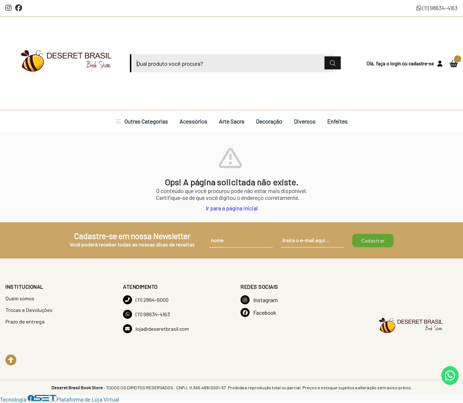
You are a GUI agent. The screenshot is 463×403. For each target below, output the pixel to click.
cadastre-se (421, 63)
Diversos (304, 121)
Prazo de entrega (24, 321)
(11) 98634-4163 (437, 7)
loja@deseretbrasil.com (156, 328)
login (396, 63)
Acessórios (193, 121)
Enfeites (337, 121)
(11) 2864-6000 (146, 299)
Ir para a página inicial (232, 208)
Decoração (269, 121)
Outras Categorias (142, 121)
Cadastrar (373, 240)
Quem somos (19, 298)
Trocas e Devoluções (28, 310)
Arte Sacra (231, 121)
